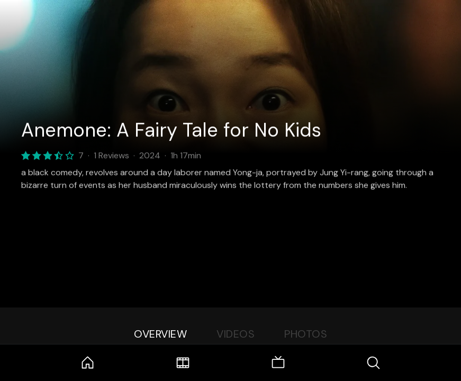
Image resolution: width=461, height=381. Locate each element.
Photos (305, 334)
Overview (160, 334)
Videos (235, 334)
